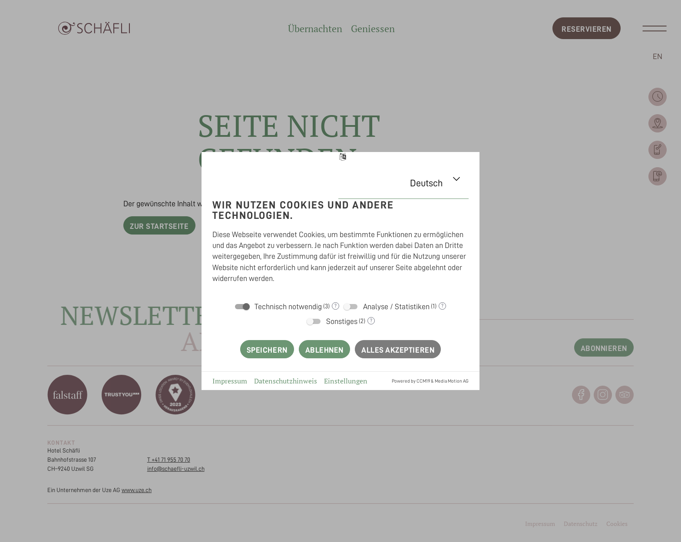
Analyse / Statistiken (396, 307)
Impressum (229, 381)
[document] (340, 243)
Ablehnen (324, 350)
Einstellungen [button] (345, 381)
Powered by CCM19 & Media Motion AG (430, 381)
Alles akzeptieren (397, 350)
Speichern (267, 350)
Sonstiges (341, 321)
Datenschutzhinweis (285, 381)
